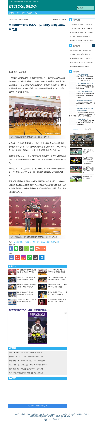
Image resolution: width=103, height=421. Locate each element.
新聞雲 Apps (28, 1)
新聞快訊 (11, 13)
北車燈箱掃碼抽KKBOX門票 (77, 81)
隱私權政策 (72, 414)
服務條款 (65, 414)
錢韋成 (43, 242)
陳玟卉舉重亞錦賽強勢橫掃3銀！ (81, 66)
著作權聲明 (79, 414)
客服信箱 (53, 414)
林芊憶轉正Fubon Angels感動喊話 (81, 50)
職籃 (34, 242)
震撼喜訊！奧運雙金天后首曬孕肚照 (81, 24)
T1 (31, 242)
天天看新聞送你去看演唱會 (77, 88)
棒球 (18, 13)
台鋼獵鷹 (26, 242)
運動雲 (24, 7)
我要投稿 (16, 414)
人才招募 (23, 414)
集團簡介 (35, 414)
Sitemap (59, 414)
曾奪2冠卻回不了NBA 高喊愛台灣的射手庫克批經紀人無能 (26, 357)
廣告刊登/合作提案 (44, 414)
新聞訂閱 (35, 1)
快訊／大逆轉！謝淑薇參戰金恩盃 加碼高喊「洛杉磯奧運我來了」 (28, 365)
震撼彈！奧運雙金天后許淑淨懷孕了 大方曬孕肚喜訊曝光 (25, 353)
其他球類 (29, 13)
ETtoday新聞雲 (13, 1)
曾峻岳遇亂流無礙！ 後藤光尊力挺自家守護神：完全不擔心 (26, 369)
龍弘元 (53, 242)
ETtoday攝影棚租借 (74, 112)
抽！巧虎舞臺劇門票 (75, 75)
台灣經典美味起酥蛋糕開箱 (77, 95)
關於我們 (29, 414)
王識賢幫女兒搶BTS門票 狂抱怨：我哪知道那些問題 (28, 310)
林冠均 (48, 242)
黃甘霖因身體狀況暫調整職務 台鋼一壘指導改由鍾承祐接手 (26, 373)
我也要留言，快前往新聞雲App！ (37, 406)
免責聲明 (86, 414)
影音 (57, 242)
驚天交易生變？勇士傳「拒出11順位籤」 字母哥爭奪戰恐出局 (27, 361)
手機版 (21, 1)
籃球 (23, 13)
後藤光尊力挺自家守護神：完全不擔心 (82, 40)
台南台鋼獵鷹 (18, 242)
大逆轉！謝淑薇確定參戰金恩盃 (80, 36)
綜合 (36, 13)
